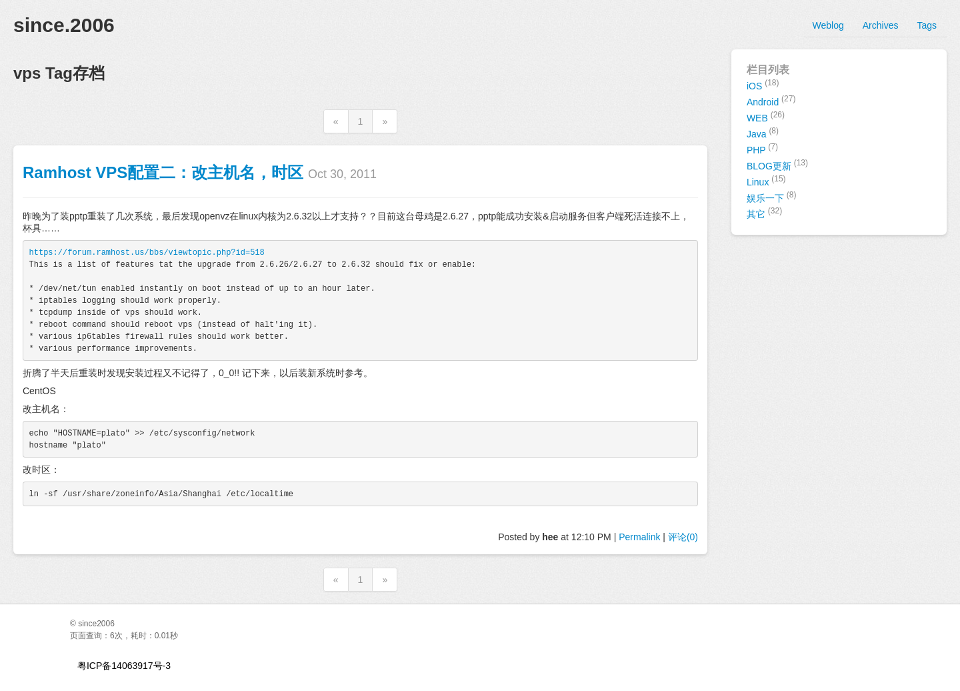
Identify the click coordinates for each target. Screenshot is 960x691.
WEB (766, 116)
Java (763, 132)
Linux (766, 180)
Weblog (828, 25)
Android (771, 100)
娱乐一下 (772, 196)
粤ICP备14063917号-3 (124, 665)
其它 (764, 212)
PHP (762, 148)
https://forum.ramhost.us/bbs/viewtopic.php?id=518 (147, 252)
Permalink (639, 537)
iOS (763, 84)
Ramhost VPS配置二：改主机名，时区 (163, 172)
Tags (927, 25)
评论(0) (683, 537)
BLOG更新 (777, 164)
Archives (881, 25)
